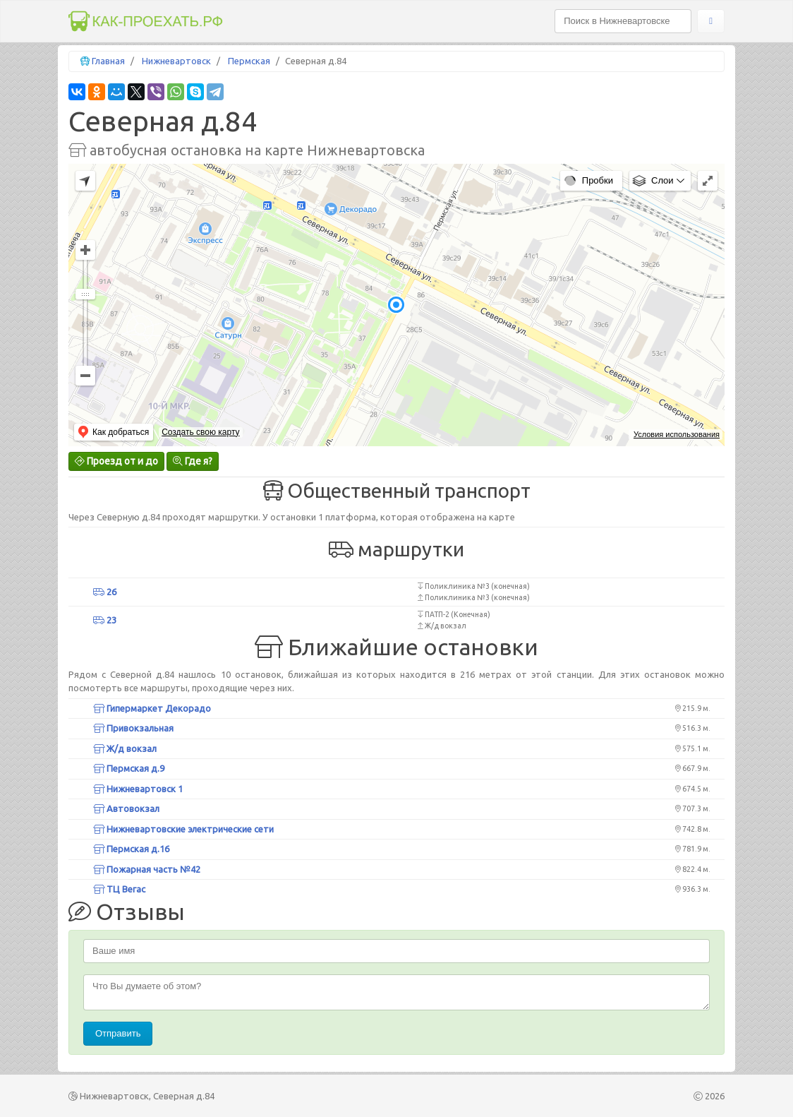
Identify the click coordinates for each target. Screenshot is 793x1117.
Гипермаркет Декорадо (152, 708)
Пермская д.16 (131, 849)
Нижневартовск (176, 61)
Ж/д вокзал (125, 748)
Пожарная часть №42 (146, 869)
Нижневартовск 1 (138, 789)
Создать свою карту (200, 432)
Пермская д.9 (128, 768)
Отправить (117, 1033)
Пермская (249, 61)
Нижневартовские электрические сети (183, 829)
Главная (108, 61)
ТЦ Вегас (119, 889)
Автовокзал (126, 808)
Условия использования (677, 434)
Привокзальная (133, 728)
